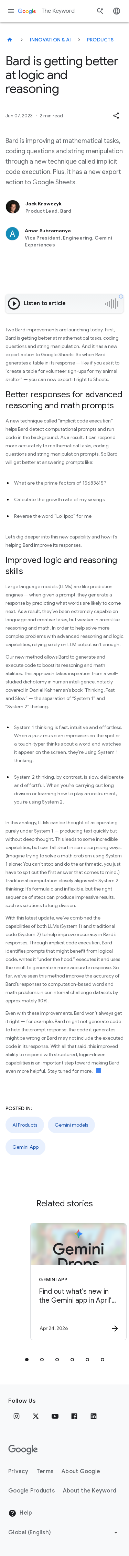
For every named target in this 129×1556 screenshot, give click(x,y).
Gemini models (71, 1125)
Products (100, 40)
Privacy (18, 1471)
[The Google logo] (23, 1449)
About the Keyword (89, 1490)
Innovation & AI (50, 40)
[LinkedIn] (93, 1416)
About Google (81, 1471)
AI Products (24, 1125)
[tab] (26, 1359)
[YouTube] (55, 1416)
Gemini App (25, 1147)
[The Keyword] (9, 39)
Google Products (31, 1490)
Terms (44, 1471)
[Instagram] (16, 1416)
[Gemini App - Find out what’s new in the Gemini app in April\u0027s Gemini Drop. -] (77, 1281)
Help (20, 1513)
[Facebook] (74, 1416)
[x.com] (36, 1416)
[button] (115, 115)
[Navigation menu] (11, 11)
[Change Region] (64, 1532)
